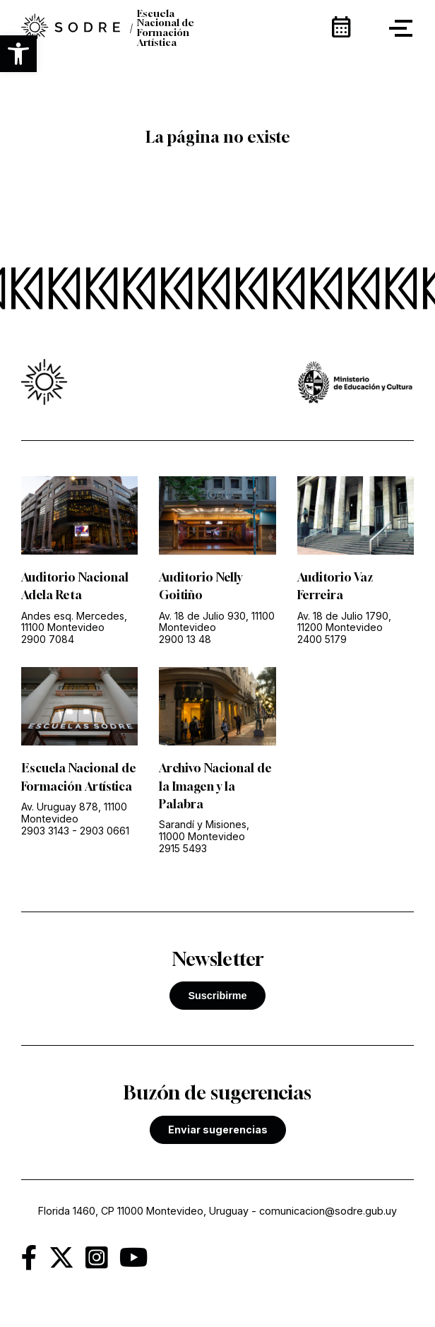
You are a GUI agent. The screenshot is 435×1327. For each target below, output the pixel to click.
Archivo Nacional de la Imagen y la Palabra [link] (215, 785)
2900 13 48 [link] (185, 639)
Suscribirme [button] (217, 995)
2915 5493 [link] (183, 848)
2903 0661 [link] (104, 831)
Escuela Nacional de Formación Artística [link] (165, 28)
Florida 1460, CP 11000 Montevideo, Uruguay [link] (143, 1211)
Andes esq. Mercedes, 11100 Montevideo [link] (74, 622)
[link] (70, 28)
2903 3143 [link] (45, 831)
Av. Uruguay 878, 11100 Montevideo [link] (74, 813)
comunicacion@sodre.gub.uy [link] (328, 1211)
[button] (18, 53)
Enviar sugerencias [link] (218, 1129)
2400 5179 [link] (322, 639)
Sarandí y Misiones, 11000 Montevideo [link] (204, 830)
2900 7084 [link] (47, 639)
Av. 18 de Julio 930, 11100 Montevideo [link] (217, 622)
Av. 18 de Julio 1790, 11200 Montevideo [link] (344, 622)
